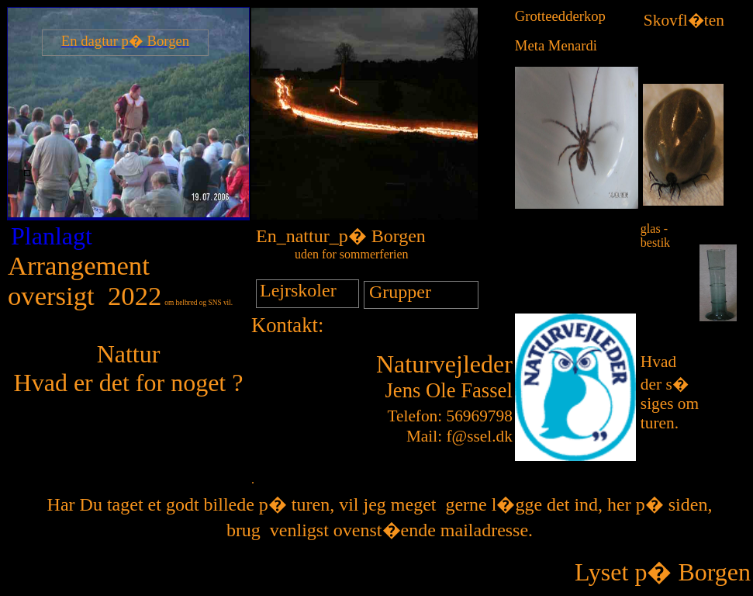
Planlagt (51, 236)
